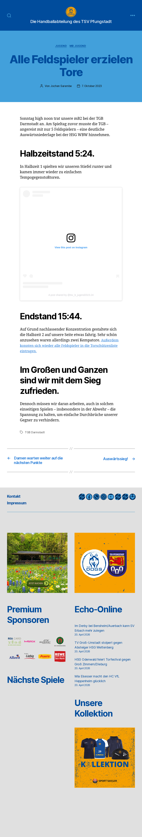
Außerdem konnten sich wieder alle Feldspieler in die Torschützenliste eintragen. (70, 351)
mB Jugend (78, 51)
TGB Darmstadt (35, 438)
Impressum (18, 509)
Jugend (61, 51)
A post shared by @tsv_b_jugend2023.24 (71, 300)
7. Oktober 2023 (92, 91)
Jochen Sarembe (60, 91)
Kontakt (15, 502)
